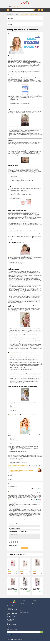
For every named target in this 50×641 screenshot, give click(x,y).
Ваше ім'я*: (11, 524)
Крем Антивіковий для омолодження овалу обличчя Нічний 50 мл (24, 589)
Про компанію (22, 603)
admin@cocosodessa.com (11, 624)
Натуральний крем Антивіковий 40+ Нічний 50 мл (37, 569)
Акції (20, 606)
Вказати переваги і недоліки (13, 545)
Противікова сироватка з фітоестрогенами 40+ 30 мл (12, 569)
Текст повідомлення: (12, 533)
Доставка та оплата (23, 605)
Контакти (21, 614)
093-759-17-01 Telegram (11, 612)
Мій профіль (34, 603)
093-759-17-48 (10, 6)
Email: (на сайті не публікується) (14, 528)
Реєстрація (33, 6)
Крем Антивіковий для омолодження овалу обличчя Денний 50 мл (36, 589)
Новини (21, 608)
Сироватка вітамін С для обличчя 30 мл (24, 569)
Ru (42, 6)
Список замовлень (35, 605)
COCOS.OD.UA (13, 639)
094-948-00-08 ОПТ (10, 619)
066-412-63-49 (14, 613)
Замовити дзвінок (20, 6)
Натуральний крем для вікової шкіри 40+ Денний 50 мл (12, 589)
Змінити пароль (34, 606)
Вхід (28, 6)
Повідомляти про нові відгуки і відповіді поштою (19, 531)
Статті (21, 610)
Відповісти (9, 488)
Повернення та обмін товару (24, 612)
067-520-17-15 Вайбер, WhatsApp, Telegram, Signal (11, 616)
